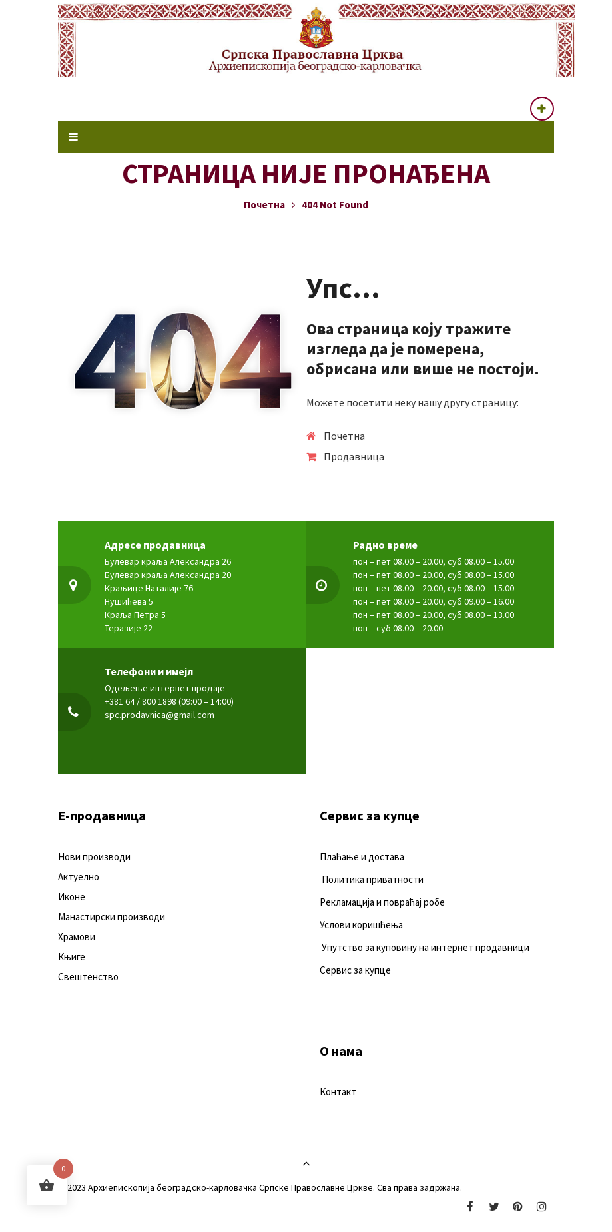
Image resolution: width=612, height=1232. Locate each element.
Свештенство (88, 976)
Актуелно (78, 876)
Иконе (71, 896)
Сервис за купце (355, 970)
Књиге (71, 956)
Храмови (76, 936)
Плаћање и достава (362, 856)
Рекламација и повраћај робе (382, 902)
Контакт (338, 1091)
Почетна (264, 204)
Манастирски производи (111, 916)
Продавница (354, 456)
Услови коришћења (361, 924)
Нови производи (94, 856)
